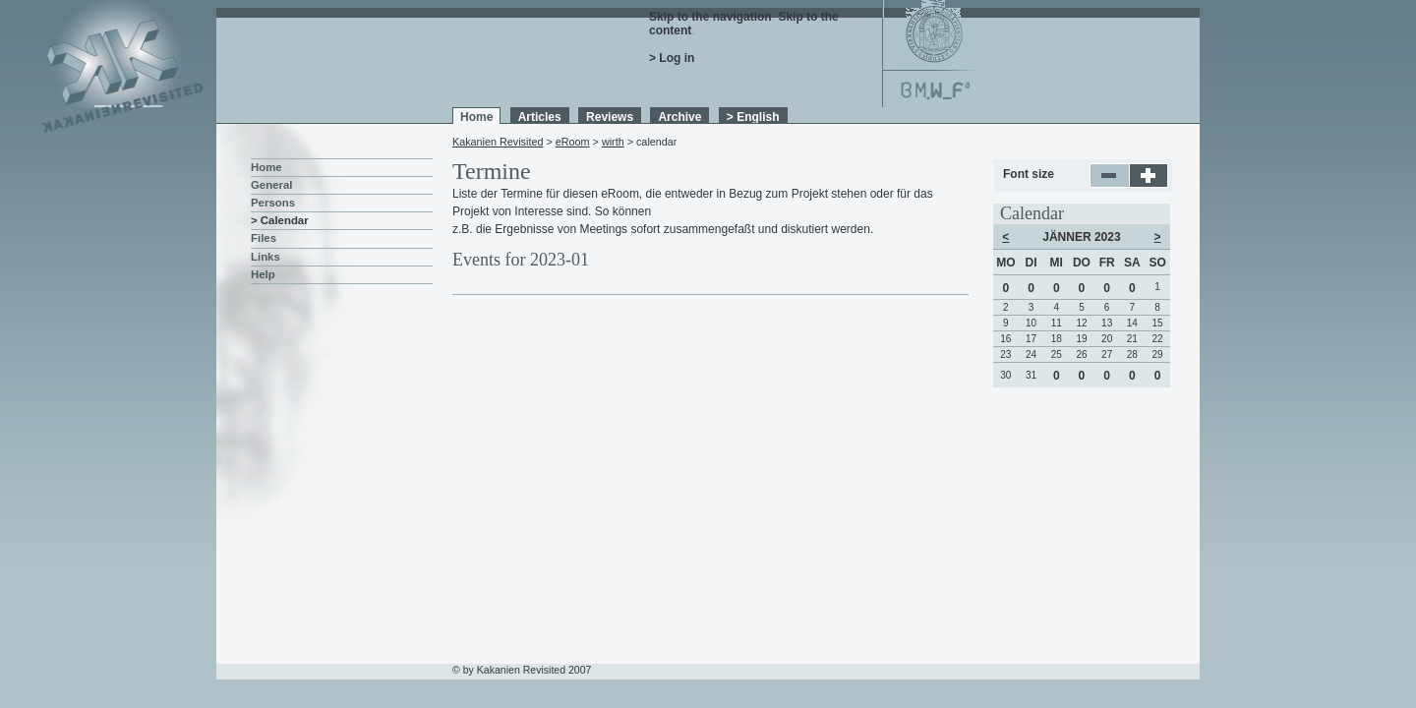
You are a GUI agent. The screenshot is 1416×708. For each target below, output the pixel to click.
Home (476, 117)
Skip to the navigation (710, 17)
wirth (613, 142)
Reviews (609, 117)
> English (753, 117)
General (271, 185)
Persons (273, 202)
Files (263, 238)
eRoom (573, 142)
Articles (539, 117)
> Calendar (280, 220)
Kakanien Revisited (497, 142)
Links (265, 257)
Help (263, 274)
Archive (679, 117)
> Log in (671, 58)
